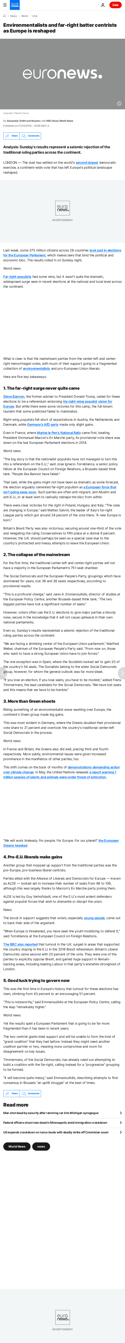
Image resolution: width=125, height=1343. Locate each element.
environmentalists (36, 368)
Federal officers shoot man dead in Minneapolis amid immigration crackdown (55, 1122)
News (13, 16)
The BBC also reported (20, 944)
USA (34, 16)
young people (94, 918)
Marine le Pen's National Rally (59, 433)
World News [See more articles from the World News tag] (16, 1146)
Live (115, 5)
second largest (87, 162)
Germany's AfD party (42, 424)
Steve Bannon (13, 396)
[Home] (4, 15)
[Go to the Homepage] (15, 5)
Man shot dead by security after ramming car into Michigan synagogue (50, 1113)
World (24, 16)
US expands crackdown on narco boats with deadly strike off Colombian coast (55, 1132)
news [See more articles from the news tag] (41, 1146)
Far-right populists (17, 277)
